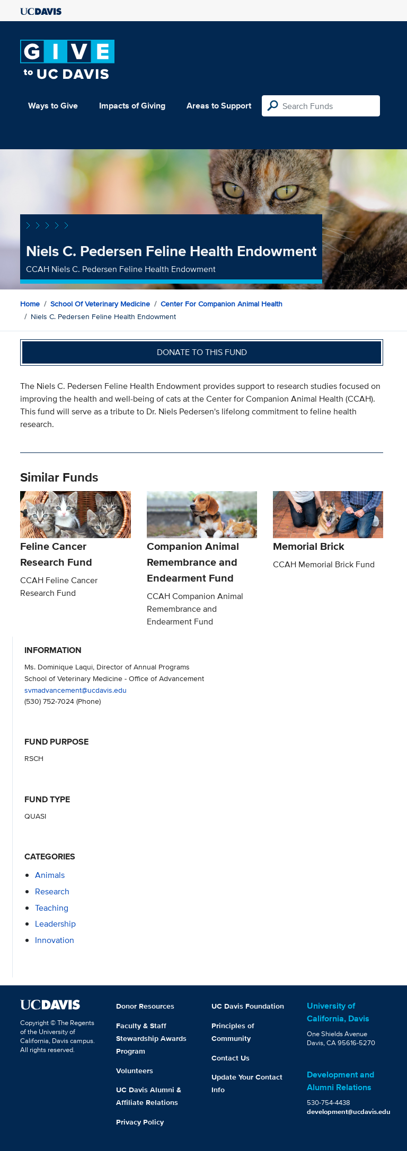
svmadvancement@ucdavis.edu (75, 689)
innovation (54, 940)
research (52, 891)
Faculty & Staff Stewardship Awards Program (151, 1038)
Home (30, 303)
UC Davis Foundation (247, 1006)
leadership (55, 924)
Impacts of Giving (132, 105)
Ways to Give (53, 105)
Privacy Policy (140, 1122)
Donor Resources (145, 1006)
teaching (51, 908)
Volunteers (134, 1070)
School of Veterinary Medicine (100, 303)
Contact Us (230, 1058)
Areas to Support (219, 105)
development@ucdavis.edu (349, 1112)
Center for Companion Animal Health (221, 303)
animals (50, 875)
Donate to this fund (202, 352)
